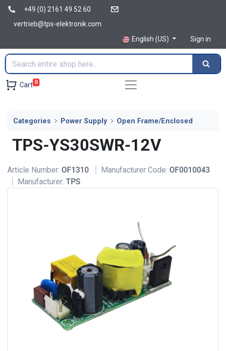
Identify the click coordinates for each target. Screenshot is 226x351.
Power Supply (84, 121)
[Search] (206, 64)
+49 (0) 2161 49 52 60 (57, 9)
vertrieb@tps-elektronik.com (58, 24)
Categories (32, 121)
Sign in (200, 39)
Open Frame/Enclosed (155, 121)
